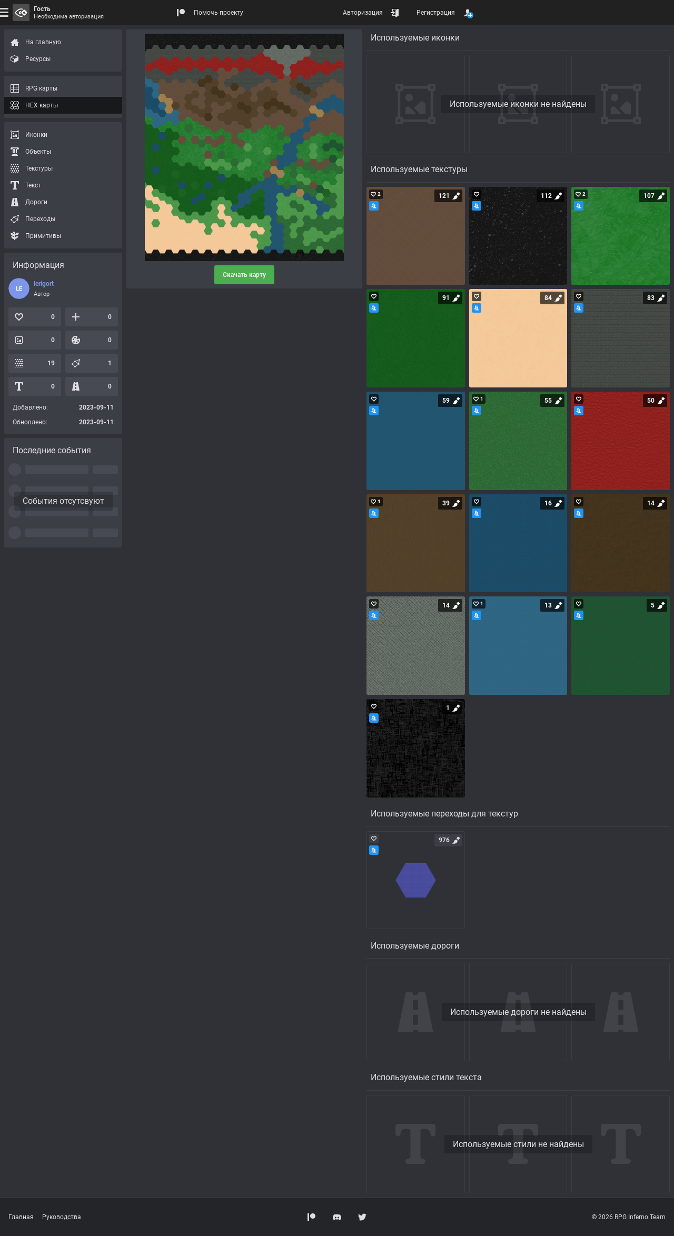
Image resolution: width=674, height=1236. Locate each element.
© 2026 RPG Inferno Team (629, 1217)
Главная (21, 1217)
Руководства (61, 1217)
